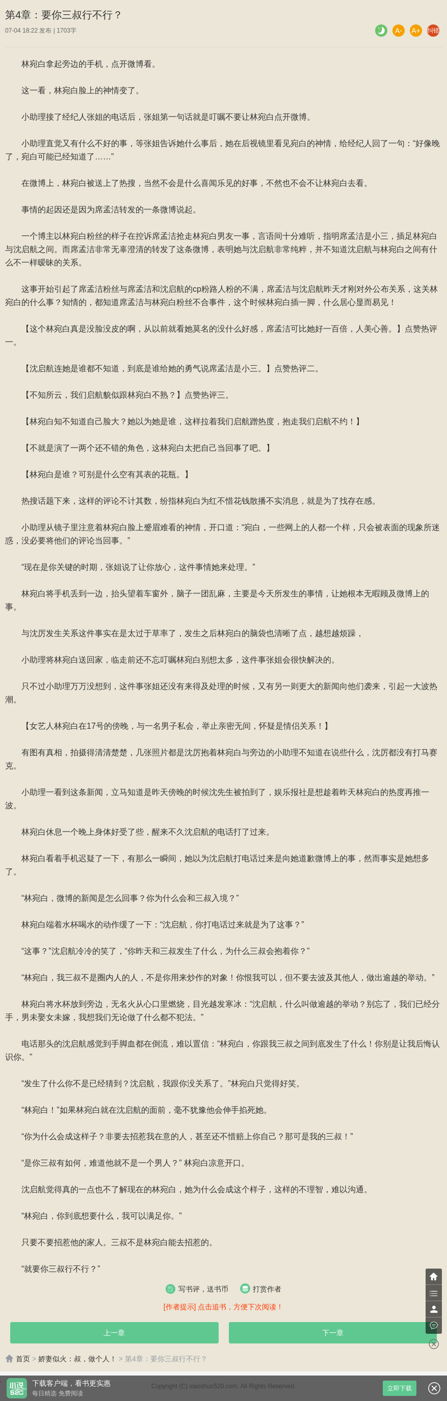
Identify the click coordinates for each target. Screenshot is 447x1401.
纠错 (433, 30)
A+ (415, 30)
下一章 (333, 1333)
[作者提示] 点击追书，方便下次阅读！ (224, 1307)
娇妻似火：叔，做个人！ (77, 1359)
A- (398, 30)
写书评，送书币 (197, 1289)
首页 (17, 1359)
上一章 (114, 1333)
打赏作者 (260, 1288)
